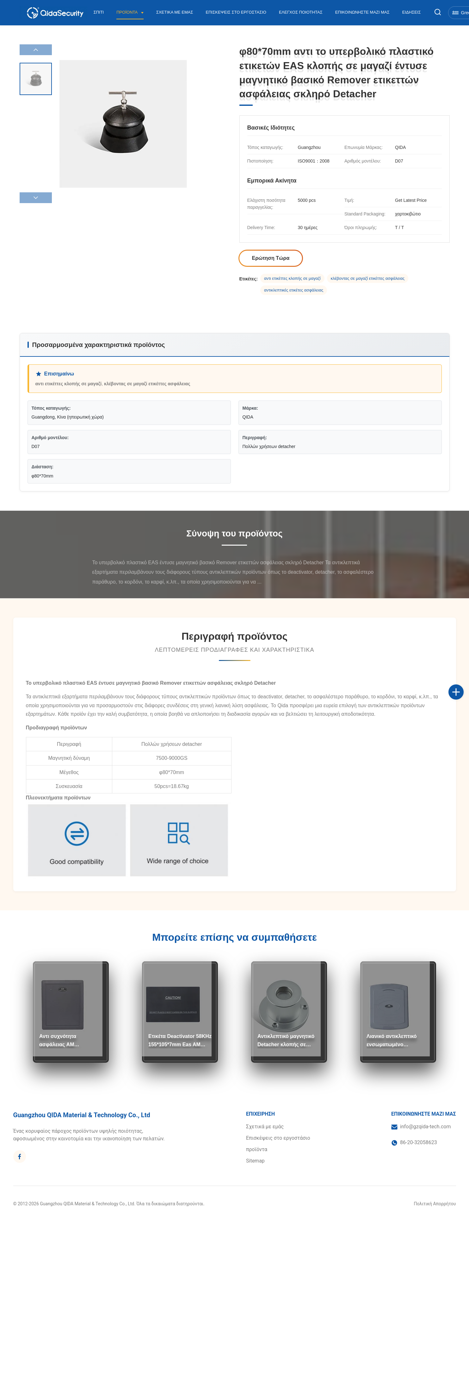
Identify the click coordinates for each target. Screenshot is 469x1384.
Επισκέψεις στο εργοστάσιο (236, 12)
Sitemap (255, 1161)
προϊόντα (256, 1149)
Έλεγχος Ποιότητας (301, 12)
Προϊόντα (127, 12)
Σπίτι (99, 12)
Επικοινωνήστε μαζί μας (362, 12)
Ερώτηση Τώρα (271, 258)
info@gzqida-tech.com (425, 1127)
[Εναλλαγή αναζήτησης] (437, 12)
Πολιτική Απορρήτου (435, 1203)
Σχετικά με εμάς (174, 12)
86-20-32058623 (418, 1142)
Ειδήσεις (411, 12)
